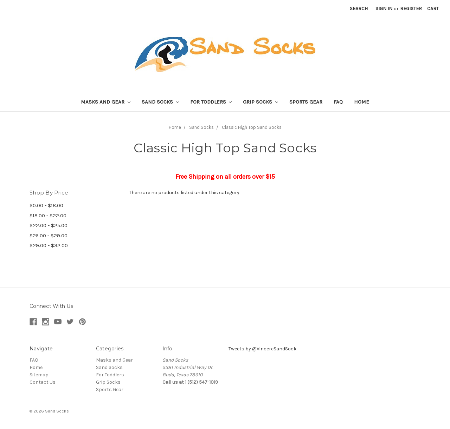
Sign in (383, 9)
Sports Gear (305, 102)
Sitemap (39, 375)
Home (361, 102)
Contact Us (43, 382)
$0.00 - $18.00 (46, 205)
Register (411, 9)
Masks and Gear (105, 102)
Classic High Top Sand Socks (252, 127)
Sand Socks (160, 102)
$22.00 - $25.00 (49, 225)
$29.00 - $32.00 (49, 245)
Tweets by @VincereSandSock (262, 349)
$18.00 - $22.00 (48, 215)
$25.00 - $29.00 (49, 235)
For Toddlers (211, 102)
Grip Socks (260, 102)
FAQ (338, 102)
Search (359, 9)
